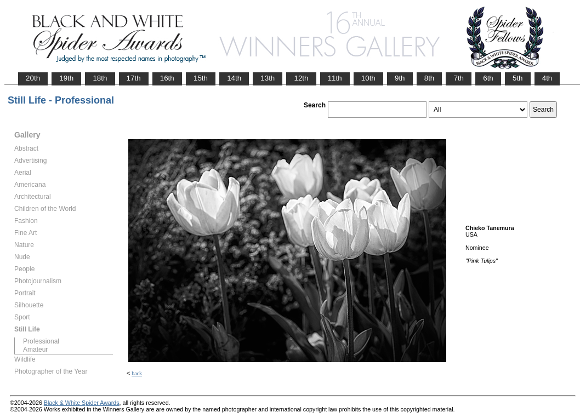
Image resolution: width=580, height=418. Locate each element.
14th (234, 78)
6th (488, 78)
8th (429, 78)
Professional (41, 341)
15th (200, 78)
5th (518, 78)
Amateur (35, 349)
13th (267, 78)
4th (547, 78)
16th (167, 78)
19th (66, 78)
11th (335, 78)
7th (458, 78)
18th (100, 78)
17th (134, 78)
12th (301, 78)
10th (368, 78)
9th (400, 78)
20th (33, 78)
